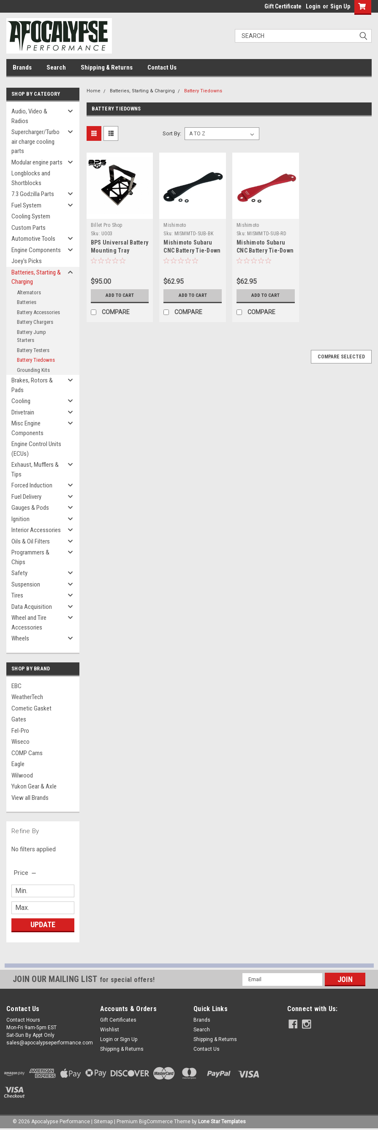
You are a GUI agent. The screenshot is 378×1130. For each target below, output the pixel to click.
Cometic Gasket (31, 708)
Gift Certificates (118, 1020)
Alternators (29, 292)
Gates (18, 719)
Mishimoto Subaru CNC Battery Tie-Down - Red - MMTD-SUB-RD (265, 250)
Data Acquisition (31, 607)
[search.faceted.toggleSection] (25, 872)
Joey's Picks (26, 261)
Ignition (20, 519)
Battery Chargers (35, 322)
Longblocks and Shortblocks (30, 178)
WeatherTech (27, 697)
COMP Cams (27, 753)
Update (42, 924)
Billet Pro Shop (106, 225)
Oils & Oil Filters (30, 541)
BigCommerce (156, 1122)
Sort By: (172, 133)
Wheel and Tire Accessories (28, 622)
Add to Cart (119, 296)
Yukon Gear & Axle (34, 786)
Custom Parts (28, 227)
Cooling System (30, 216)
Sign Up (340, 6)
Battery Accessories (38, 312)
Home (94, 91)
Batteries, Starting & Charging (36, 277)
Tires (17, 595)
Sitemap (103, 1122)
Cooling (20, 401)
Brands (22, 67)
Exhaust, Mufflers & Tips (35, 469)
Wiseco (20, 741)
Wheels (20, 638)
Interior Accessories (36, 530)
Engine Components (36, 250)
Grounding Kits (33, 370)
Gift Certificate (283, 6)
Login (313, 6)
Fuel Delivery (26, 496)
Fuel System (26, 205)
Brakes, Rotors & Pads (32, 385)
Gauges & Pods (30, 507)
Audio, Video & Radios (29, 116)
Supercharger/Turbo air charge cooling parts (35, 141)
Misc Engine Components (27, 428)
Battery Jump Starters (31, 336)
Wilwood (22, 775)
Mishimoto (174, 225)
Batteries (26, 302)
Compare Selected (341, 357)
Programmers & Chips (30, 557)
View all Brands (30, 798)
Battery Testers (33, 350)
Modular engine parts (37, 162)
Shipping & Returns (107, 67)
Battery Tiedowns (36, 360)
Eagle (17, 764)
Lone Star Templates (222, 1122)
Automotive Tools (33, 238)
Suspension (25, 584)
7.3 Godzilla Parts (32, 194)
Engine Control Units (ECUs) (36, 448)
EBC (16, 686)
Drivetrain (22, 412)
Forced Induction (31, 485)
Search (56, 67)
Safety (19, 573)
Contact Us (162, 67)
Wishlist (109, 1030)
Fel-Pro (20, 730)
